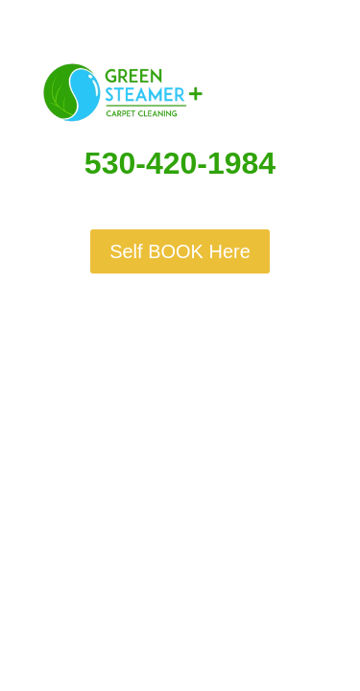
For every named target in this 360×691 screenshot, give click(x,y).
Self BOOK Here (180, 251)
